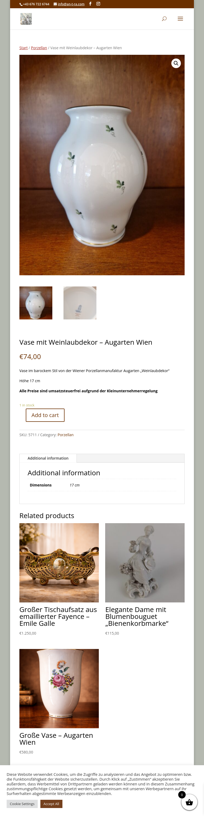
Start (23, 47)
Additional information (48, 458)
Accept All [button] (51, 803)
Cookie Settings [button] (22, 803)
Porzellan (39, 47)
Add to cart (45, 415)
